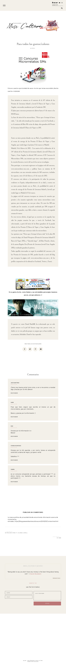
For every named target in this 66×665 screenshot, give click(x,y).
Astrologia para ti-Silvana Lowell (16, 532)
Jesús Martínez (15, 382)
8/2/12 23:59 (14, 447)
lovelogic (35, 661)
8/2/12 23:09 (14, 384)
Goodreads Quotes (56, 578)
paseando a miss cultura (36, 660)
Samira (13, 469)
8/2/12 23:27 (14, 427)
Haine (12, 402)
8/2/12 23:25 (14, 404)
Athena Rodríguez (16, 445)
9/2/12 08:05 (14, 471)
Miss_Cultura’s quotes (33, 566)
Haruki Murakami (35, 574)
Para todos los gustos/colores (33, 343)
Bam (12, 426)
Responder (14, 393)
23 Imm (59, 537)
